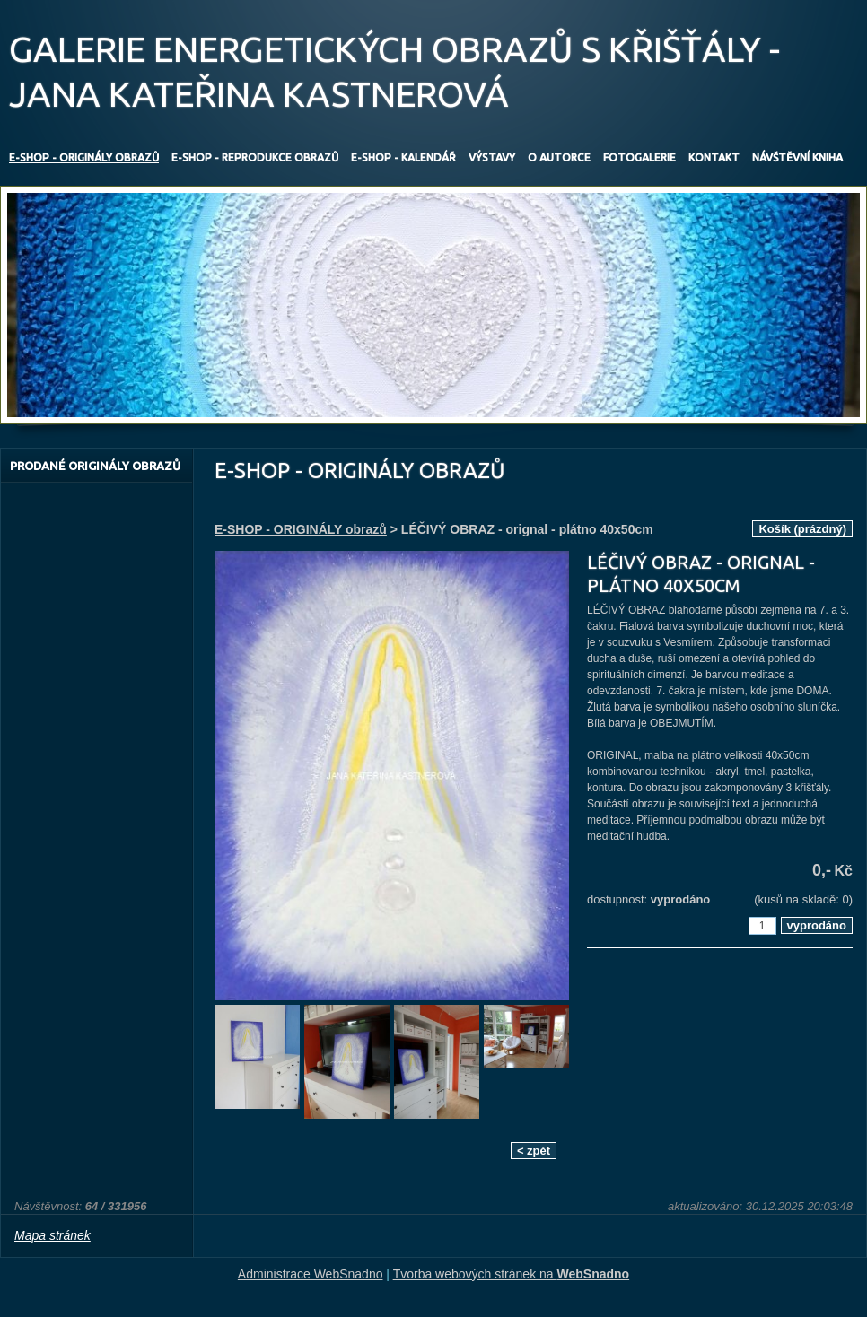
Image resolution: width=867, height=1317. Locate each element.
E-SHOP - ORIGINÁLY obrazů (301, 529)
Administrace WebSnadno (310, 1274)
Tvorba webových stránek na (511, 1274)
